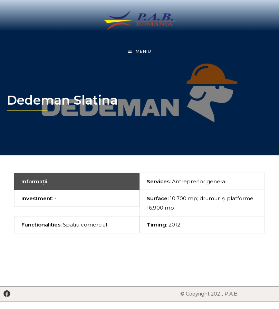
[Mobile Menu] (140, 51)
